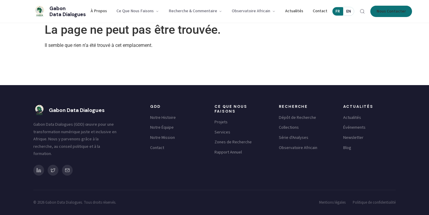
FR (337, 11)
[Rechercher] (362, 11)
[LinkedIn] (38, 170)
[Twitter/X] (53, 170)
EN (348, 11)
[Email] (67, 170)
